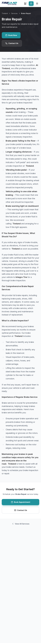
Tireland (5, 13)
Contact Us (11, 43)
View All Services (20, 524)
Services (14, 13)
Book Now (11, 35)
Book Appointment (20, 502)
